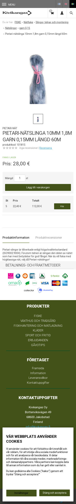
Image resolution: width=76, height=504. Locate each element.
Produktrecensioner (48, 237)
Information (38, 373)
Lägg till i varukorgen (38, 187)
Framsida (38, 368)
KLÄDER (38, 330)
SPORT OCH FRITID (38, 335)
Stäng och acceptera (54, 492)
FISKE (38, 316)
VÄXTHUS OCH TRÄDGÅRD (38, 321)
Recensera (45, 148)
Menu (8, 4)
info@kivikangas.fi (38, 427)
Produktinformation (16, 237)
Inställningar (21, 493)
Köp (62, 206)
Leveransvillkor (38, 378)
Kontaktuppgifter (38, 382)
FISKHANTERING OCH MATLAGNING (38, 325)
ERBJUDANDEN (38, 340)
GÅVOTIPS (38, 345)
